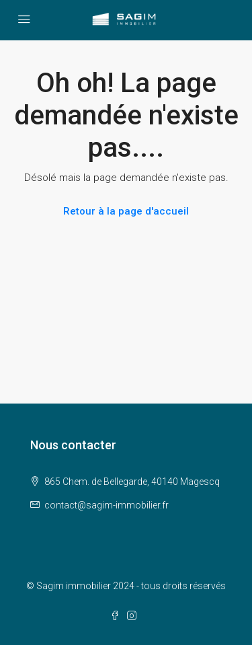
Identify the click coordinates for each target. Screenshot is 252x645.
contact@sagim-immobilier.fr (106, 505)
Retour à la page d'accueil (126, 211)
